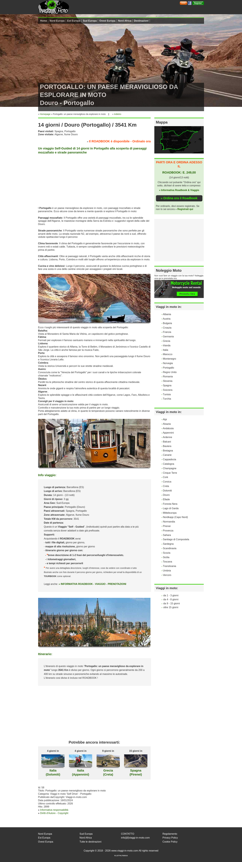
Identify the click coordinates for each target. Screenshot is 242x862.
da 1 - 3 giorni (170, 595)
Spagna (167, 385)
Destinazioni (141, 20)
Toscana (167, 561)
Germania (168, 336)
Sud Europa (90, 20)
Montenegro (169, 358)
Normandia (169, 521)
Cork (165, 477)
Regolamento (170, 834)
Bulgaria (167, 323)
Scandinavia (169, 548)
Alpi (165, 419)
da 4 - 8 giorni (170, 599)
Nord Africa (124, 20)
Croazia (167, 327)
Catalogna (168, 464)
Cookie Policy (170, 841)
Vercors (167, 575)
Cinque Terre (170, 473)
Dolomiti (167, 490)
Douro (166, 495)
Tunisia (167, 394)
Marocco (167, 354)
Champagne (169, 468)
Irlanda (167, 345)
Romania (168, 376)
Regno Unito (170, 372)
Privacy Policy (170, 837)
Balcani (167, 441)
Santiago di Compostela (176, 539)
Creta (166, 486)
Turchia (167, 398)
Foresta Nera (170, 504)
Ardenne (167, 437)
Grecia (166, 341)
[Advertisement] (94, 179)
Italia (165, 350)
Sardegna (168, 544)
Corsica (167, 481)
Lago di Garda (171, 508)
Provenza (168, 530)
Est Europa (73, 20)
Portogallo (168, 367)
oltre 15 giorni (170, 607)
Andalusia (168, 428)
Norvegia (168, 363)
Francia (167, 332)
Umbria (167, 570)
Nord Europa (57, 20)
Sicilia (166, 557)
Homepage (45, 114)
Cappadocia (169, 459)
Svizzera (167, 390)
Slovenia (167, 381)
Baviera (167, 446)
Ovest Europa (107, 20)
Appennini (168, 432)
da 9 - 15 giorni (171, 603)
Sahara (167, 535)
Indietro (117, 114)
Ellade (166, 499)
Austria (167, 318)
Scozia (166, 553)
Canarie (167, 455)
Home (43, 20)
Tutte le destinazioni (90, 841)
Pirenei (167, 526)
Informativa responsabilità (54, 810)
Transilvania (169, 566)
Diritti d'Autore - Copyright (54, 813)
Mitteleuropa (170, 513)
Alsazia (167, 424)
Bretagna (168, 450)
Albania (167, 314)
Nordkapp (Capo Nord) (175, 517)
